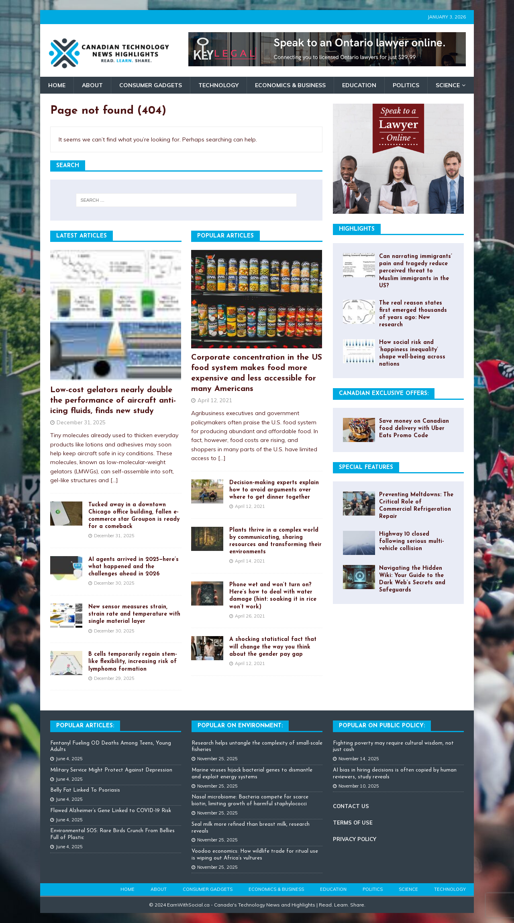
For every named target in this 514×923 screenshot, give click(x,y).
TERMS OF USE (353, 822)
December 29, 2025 (114, 678)
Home (56, 85)
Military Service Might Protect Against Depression (111, 770)
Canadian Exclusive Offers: (383, 394)
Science (448, 85)
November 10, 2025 (359, 786)
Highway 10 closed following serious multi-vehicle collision (411, 541)
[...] (114, 480)
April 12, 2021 (215, 400)
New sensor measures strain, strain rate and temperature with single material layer (134, 614)
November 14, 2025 (359, 758)
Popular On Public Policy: (382, 726)
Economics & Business (290, 85)
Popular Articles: (85, 726)
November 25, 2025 (217, 758)
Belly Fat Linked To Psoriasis (85, 790)
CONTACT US (351, 806)
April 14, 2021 (250, 561)
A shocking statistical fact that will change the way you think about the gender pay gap (272, 646)
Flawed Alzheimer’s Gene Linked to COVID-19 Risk (110, 810)
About (92, 85)
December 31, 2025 (81, 422)
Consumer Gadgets (150, 85)
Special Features (366, 468)
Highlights (357, 229)
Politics (406, 85)
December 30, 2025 (114, 583)
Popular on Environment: (240, 726)
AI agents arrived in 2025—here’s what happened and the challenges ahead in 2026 (133, 567)
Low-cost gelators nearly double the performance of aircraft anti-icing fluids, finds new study (113, 400)
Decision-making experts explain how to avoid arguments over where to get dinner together (274, 490)
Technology (218, 85)
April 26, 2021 (250, 616)
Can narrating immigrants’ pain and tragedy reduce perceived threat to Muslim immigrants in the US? (415, 271)
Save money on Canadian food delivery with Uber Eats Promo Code (414, 428)
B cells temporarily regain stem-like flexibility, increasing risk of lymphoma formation (132, 661)
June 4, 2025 (69, 758)
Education (359, 85)
